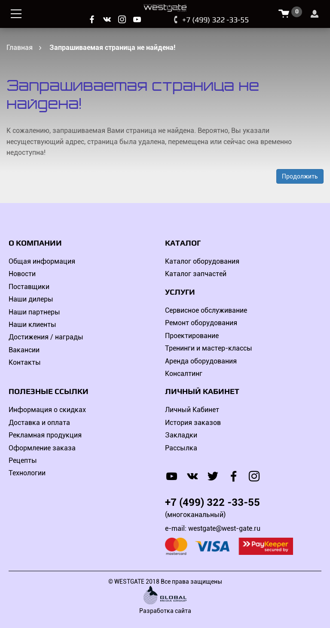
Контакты (25, 362)
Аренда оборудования (201, 361)
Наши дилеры (31, 299)
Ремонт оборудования (201, 323)
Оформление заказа (42, 448)
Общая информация (42, 261)
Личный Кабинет (192, 410)
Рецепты (23, 460)
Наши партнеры (34, 312)
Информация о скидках (47, 410)
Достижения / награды (46, 337)
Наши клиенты (32, 324)
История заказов (193, 423)
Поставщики (29, 287)
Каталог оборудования (202, 261)
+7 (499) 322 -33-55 (215, 19)
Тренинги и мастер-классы (208, 348)
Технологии (27, 473)
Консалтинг (183, 373)
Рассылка (181, 448)
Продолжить (300, 176)
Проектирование (192, 336)
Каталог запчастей (195, 274)
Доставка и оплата (39, 423)
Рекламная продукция (45, 435)
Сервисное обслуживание (206, 310)
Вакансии (24, 350)
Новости (22, 274)
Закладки (181, 435)
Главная (19, 47)
